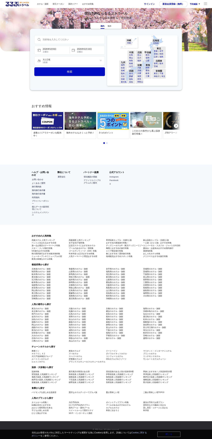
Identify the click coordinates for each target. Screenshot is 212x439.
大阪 (139, 68)
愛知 (147, 70)
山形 (156, 57)
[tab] (102, 26)
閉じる (169, 434)
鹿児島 (124, 82)
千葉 (161, 73)
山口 (131, 66)
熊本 (123, 73)
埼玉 (163, 76)
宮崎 (123, 79)
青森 (156, 51)
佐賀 (123, 68)
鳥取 (131, 61)
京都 (139, 70)
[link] (48, 125)
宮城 (156, 54)
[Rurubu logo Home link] (17, 4)
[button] (52, 50)
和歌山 (140, 82)
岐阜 (147, 73)
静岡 (147, 68)
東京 (156, 73)
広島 (131, 55)
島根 (131, 63)
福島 (161, 57)
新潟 (147, 55)
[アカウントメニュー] (205, 4)
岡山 (131, 58)
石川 (139, 58)
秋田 (161, 54)
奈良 (139, 79)
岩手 (161, 51)
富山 (139, 55)
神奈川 (157, 76)
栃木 (161, 63)
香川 (131, 73)
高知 (131, 82)
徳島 (131, 79)
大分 (123, 76)
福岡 (123, 65)
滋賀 (139, 76)
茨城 (156, 66)
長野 (147, 58)
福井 (139, 61)
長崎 (123, 71)
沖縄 (129, 43)
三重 (147, 76)
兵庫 (139, 73)
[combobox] (72, 39)
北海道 (156, 43)
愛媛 (131, 76)
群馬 (156, 63)
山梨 (147, 61)
